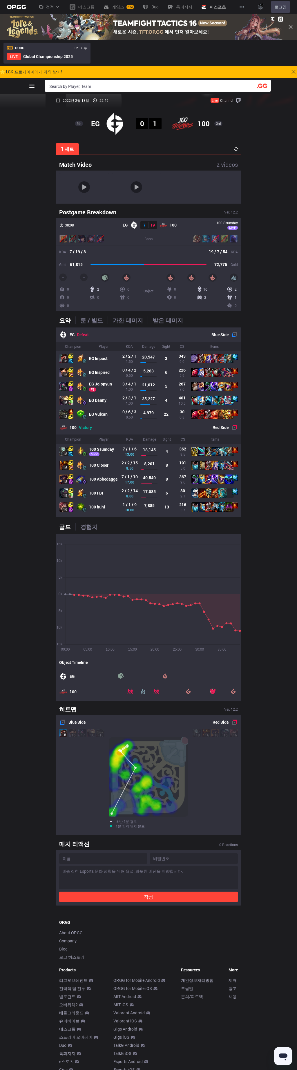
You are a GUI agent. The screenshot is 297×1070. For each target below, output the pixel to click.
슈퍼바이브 (69, 1034)
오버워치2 (68, 1018)
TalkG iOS (122, 1066)
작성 (148, 829)
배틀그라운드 (71, 1026)
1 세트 (67, 149)
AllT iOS (120, 1018)
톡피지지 (67, 1066)
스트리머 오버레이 (76, 1050)
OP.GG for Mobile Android (136, 993)
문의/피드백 (192, 1010)
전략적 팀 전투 (72, 1001)
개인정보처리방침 (197, 993)
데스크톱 (67, 1042)
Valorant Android (129, 1026)
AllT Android (124, 1010)
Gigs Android (125, 1042)
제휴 (233, 993)
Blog (63, 962)
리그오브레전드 (73, 993)
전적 (49, 6)
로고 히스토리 (71, 970)
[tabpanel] (148, 422)
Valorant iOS (125, 1034)
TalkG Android (126, 1058)
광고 (233, 1001)
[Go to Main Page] (16, 7)
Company (68, 954)
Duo (62, 1058)
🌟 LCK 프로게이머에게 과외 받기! (31, 72)
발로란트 (67, 1010)
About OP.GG (71, 946)
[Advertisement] (148, 885)
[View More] (242, 7)
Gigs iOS (121, 1050)
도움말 (187, 1001)
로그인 (280, 7)
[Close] (290, 26)
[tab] (67, 320)
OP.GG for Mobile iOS (132, 1001)
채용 (233, 1010)
